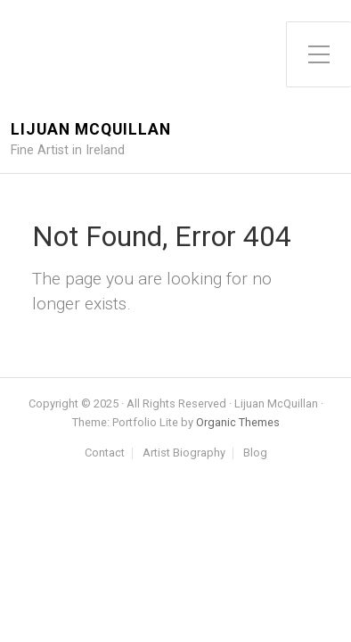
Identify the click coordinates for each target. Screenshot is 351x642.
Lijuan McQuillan (91, 129)
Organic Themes (238, 422)
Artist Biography (184, 453)
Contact (105, 453)
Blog (255, 453)
